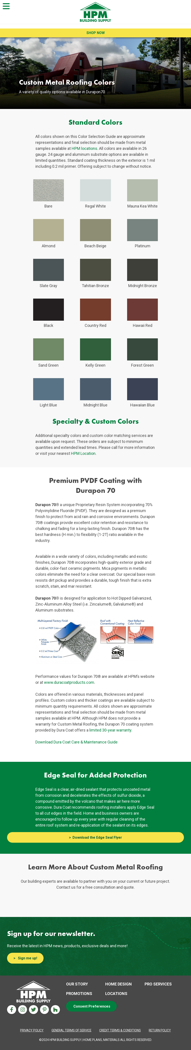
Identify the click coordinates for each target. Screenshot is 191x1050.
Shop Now (95, 33)
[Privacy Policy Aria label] (32, 1030)
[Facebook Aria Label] (11, 1009)
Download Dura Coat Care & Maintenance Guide (76, 742)
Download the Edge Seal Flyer (97, 837)
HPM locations (84, 148)
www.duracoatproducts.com (69, 682)
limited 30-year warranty (110, 730)
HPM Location (83, 453)
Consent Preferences (91, 1006)
